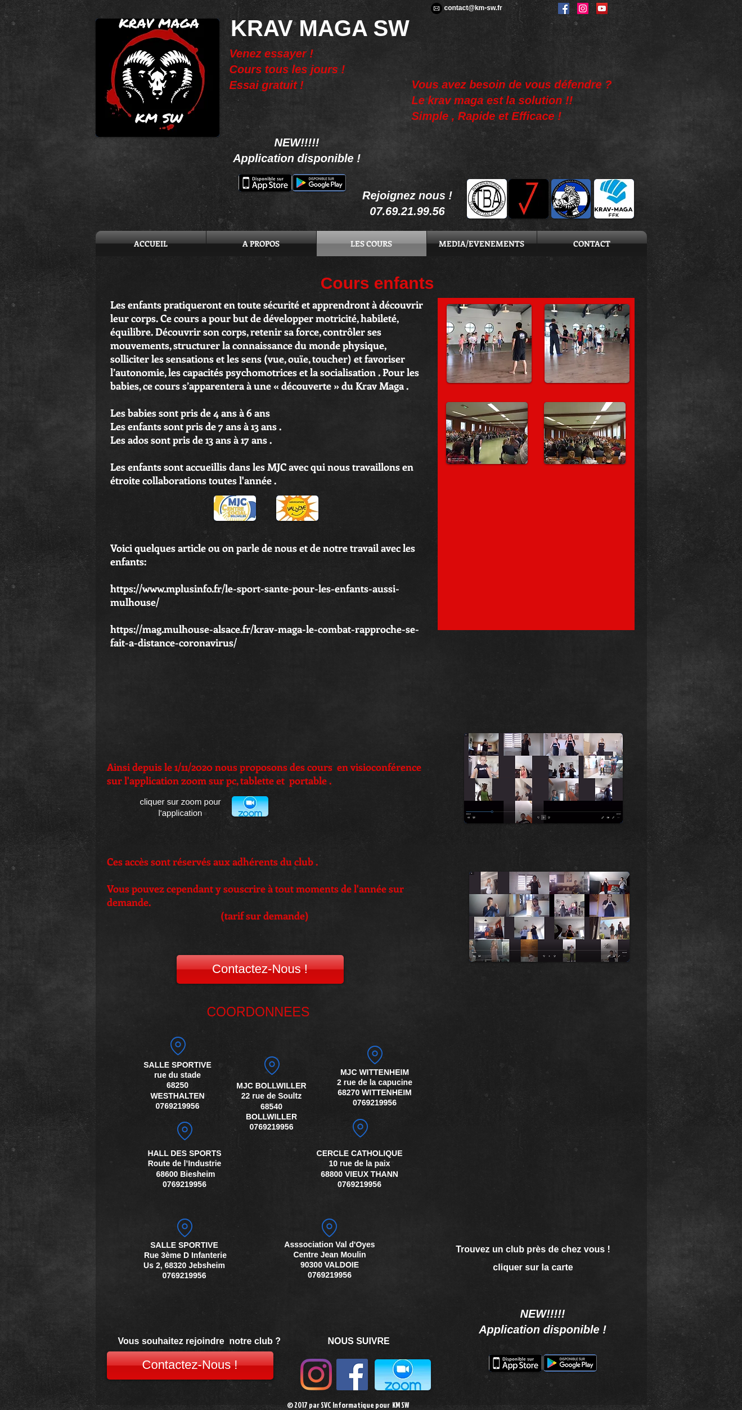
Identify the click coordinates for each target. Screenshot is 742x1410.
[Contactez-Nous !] (260, 969)
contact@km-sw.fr (473, 8)
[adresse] (375, 1055)
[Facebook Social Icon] (352, 1374)
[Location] (185, 1130)
